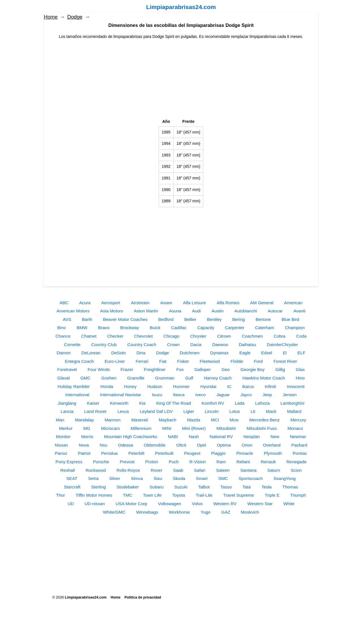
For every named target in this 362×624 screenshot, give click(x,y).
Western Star (260, 503)
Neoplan (252, 436)
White (288, 503)
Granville (136, 378)
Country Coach (141, 344)
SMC (223, 478)
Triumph (298, 495)
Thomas (290, 486)
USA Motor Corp (131, 503)
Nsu (103, 445)
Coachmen (252, 336)
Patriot (84, 453)
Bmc (61, 327)
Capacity (205, 327)
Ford (258, 361)
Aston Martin (146, 310)
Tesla (267, 486)
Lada (239, 403)
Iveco (200, 394)
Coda (301, 336)
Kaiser (93, 403)
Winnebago (147, 512)
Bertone (263, 319)
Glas (300, 369)
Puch (174, 461)
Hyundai (208, 386)
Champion (295, 327)
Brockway (129, 327)
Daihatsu (247, 344)
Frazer (126, 369)
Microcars (110, 428)
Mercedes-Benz (264, 419)
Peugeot (192, 453)
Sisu (158, 478)
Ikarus (248, 386)
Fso (180, 369)
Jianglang (67, 403)
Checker (115, 336)
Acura (84, 302)
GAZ (225, 512)
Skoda (179, 478)
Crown (173, 344)
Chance (62, 336)
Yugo (205, 512)
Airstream (140, 302)
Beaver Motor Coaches (125, 319)
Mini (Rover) (194, 428)
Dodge (75, 17)
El (285, 352)
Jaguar (223, 394)
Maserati (139, 419)
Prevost (127, 461)
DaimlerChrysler (282, 344)
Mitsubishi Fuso (262, 428)
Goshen (109, 378)
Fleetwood (210, 361)
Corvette (72, 344)
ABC (63, 302)
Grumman (164, 378)
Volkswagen (169, 503)
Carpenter (234, 327)
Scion (296, 470)
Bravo (103, 327)
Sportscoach (251, 478)
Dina (141, 352)
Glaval (63, 378)
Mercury (298, 419)
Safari (199, 470)
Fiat (163, 361)
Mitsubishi (226, 428)
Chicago (171, 336)
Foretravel (67, 369)
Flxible (236, 361)
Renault (268, 461)
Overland (272, 445)
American (293, 302)
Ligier (188, 411)
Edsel (266, 352)
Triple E (272, 495)
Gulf (189, 378)
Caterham (264, 327)
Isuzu (157, 394)
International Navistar (120, 394)
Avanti (300, 310)
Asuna (175, 310)
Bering (238, 319)
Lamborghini (293, 403)
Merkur (66, 428)
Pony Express (68, 461)
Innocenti (295, 386)
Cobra (279, 336)
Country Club (104, 344)
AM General (261, 302)
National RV (221, 436)
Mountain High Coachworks (130, 436)
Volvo (197, 503)
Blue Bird (290, 319)
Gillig (280, 369)
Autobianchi (245, 310)
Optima (224, 445)
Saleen (223, 470)
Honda (106, 386)
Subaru (157, 486)
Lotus (234, 411)
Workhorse (179, 512)
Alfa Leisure (194, 302)
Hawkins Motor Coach (263, 378)
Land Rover (95, 411)
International (77, 394)
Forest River (285, 361)
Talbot (204, 486)
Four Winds (99, 369)
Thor (60, 495)
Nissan (61, 445)
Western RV (224, 503)
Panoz (61, 453)
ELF (301, 352)
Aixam (166, 302)
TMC (127, 495)
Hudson (154, 386)
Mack (271, 411)
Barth (87, 319)
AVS (67, 319)
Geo (225, 369)
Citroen (224, 336)
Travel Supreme (238, 495)
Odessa (125, 445)
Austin (218, 310)
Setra (93, 478)
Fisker (183, 361)
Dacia (195, 344)
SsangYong (284, 478)
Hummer (181, 386)
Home (51, 17)
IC (229, 386)
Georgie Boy (252, 369)
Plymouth (273, 453)
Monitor (63, 436)
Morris (87, 436)
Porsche (101, 461)
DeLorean (91, 352)
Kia (142, 403)
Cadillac (179, 327)
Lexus (123, 411)
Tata (247, 486)
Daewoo (220, 344)
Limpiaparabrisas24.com (181, 7)
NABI (173, 436)
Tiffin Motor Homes (94, 495)
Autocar (275, 310)
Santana (248, 470)
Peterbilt (136, 453)
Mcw (234, 419)
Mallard (294, 411)
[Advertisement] (181, 79)
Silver (114, 478)
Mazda (193, 419)
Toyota (178, 495)
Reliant (243, 461)
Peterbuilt (164, 453)
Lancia (67, 411)
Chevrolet (143, 336)
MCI (215, 419)
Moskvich (250, 512)
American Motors (73, 310)
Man (60, 419)
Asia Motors (111, 310)
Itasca (179, 394)
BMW (82, 327)
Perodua (109, 453)
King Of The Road (173, 403)
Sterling (98, 486)
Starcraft (72, 486)
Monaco (295, 428)
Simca (137, 478)
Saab (178, 470)
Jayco (246, 394)
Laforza (262, 403)
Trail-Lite (204, 495)
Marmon (112, 419)
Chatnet (88, 336)
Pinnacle (244, 453)
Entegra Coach (79, 361)
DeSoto (118, 352)
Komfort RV (213, 403)
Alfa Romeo (228, 302)
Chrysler (198, 336)
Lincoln (212, 411)
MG (86, 428)
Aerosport (110, 302)
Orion (247, 445)
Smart (202, 478)
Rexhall (67, 470)
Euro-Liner (115, 361)
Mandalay (84, 419)
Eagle (244, 352)
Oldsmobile (154, 445)
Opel (201, 445)
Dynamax (219, 352)
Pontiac (300, 453)
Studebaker (128, 486)
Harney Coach (218, 378)
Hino (300, 378)
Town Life (152, 495)
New (274, 436)
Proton (151, 461)
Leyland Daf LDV (156, 411)
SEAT (71, 478)
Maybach (167, 419)
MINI (166, 428)
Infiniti (270, 386)
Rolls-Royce (128, 470)
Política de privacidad (142, 597)
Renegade (296, 461)
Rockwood (95, 470)
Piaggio (218, 453)
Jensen (290, 394)
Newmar (298, 436)
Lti (253, 411)
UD (71, 503)
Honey (130, 386)
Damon (64, 352)
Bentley (214, 319)
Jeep (267, 394)
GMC (85, 378)
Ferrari (142, 361)
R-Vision (197, 461)
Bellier (190, 319)
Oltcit (181, 445)
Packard (299, 445)
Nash (194, 436)
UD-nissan (95, 503)
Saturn (273, 470)
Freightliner (155, 369)
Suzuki (180, 486)
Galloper (202, 369)
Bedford (166, 319)
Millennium (141, 428)
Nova (84, 445)
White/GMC (114, 512)
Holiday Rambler (73, 386)
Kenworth (119, 403)
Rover (156, 470)
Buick (155, 327)
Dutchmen (189, 352)
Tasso (226, 486)
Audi (196, 310)
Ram (221, 461)
